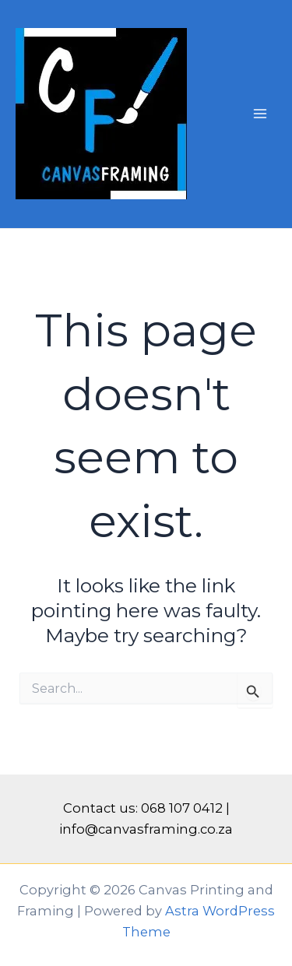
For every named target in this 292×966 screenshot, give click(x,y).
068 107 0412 (182, 808)
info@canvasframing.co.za (146, 829)
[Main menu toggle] (259, 114)
